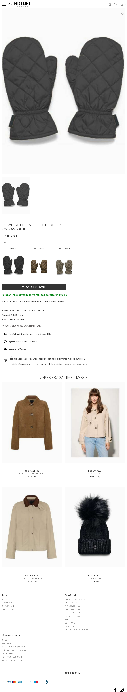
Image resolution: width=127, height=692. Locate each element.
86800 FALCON (64, 264)
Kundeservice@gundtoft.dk (79, 630)
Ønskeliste (115, 4)
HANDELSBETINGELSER (12, 660)
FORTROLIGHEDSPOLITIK (12, 657)
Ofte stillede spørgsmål (14, 647)
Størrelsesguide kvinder (14, 650)
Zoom (65, 92)
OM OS (4, 640)
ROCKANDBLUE (14, 229)
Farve (4, 242)
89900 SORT (13, 264)
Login (110, 4)
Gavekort (6, 643)
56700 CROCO (39, 264)
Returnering (8, 653)
